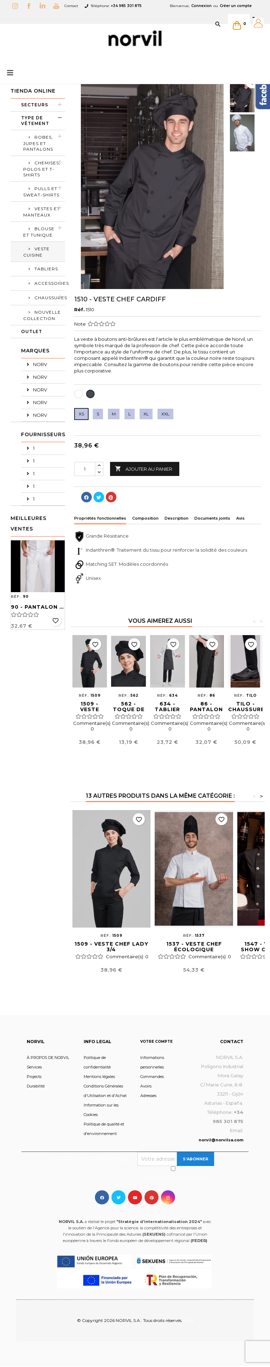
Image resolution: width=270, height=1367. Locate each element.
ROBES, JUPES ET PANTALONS (38, 143)
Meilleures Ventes (28, 523)
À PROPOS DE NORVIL (48, 1057)
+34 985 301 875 (126, 6)
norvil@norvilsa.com (221, 1139)
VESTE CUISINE (36, 252)
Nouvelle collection (42, 315)
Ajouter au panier (143, 468)
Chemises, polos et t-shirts (41, 168)
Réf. (79, 309)
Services (34, 1067)
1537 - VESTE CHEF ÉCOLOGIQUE (194, 947)
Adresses (148, 1095)
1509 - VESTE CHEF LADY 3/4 (111, 947)
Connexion (201, 6)
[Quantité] (84, 469)
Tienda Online (33, 91)
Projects (34, 1076)
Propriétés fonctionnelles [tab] (100, 518)
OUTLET (31, 331)
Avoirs (146, 1086)
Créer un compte (236, 6)
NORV (39, 364)
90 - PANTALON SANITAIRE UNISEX (38, 607)
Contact (71, 6)
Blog (188, 1320)
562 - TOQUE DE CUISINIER (128, 709)
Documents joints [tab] (212, 518)
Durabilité (36, 1086)
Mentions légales (99, 1076)
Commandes (152, 1076)
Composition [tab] (145, 518)
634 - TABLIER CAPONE (167, 709)
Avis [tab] (240, 518)
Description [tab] (176, 518)
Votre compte (156, 1041)
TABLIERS (46, 268)
